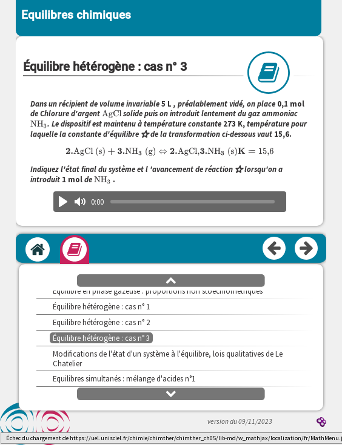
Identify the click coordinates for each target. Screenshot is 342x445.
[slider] (192, 201)
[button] (171, 280)
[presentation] (112, 113)
